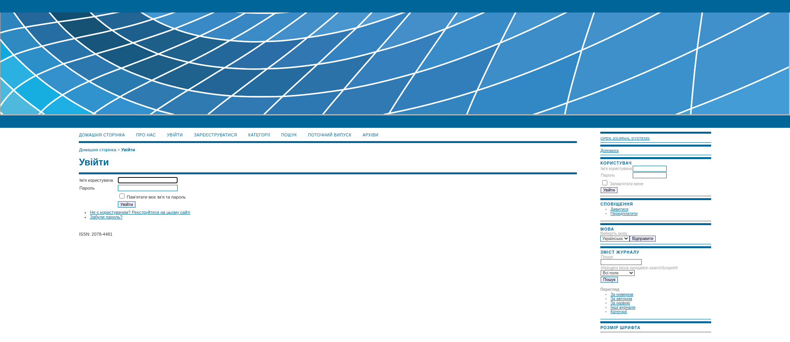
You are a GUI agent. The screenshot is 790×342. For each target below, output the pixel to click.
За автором (621, 299)
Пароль (608, 175)
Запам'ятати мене (626, 184)
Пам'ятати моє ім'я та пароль (156, 197)
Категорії (618, 312)
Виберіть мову (613, 233)
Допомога (609, 151)
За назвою (620, 303)
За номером (621, 294)
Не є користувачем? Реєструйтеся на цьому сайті (140, 212)
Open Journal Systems (624, 138)
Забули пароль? (106, 217)
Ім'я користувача (616, 169)
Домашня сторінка (102, 135)
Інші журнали (622, 307)
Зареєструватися (215, 135)
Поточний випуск (329, 135)
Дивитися (619, 209)
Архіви (371, 135)
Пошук (289, 135)
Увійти (175, 135)
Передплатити (623, 213)
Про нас (146, 135)
